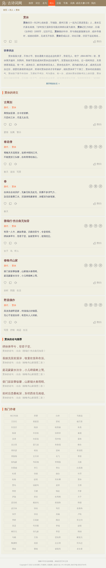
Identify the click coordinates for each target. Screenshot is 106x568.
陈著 (14, 433)
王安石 (14, 421)
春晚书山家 (11, 260)
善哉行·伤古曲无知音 (17, 220)
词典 (72, 3)
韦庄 (58, 508)
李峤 (14, 520)
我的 (93, 3)
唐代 (6, 107)
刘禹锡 (14, 468)
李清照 (80, 450)
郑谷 (36, 497)
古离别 (8, 102)
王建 (36, 491)
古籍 (58, 3)
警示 (19, 132)
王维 (80, 485)
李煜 (80, 456)
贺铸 (58, 450)
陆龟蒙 (14, 462)
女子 (6, 251)
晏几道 (36, 445)
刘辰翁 (36, 439)
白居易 (80, 468)
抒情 (12, 330)
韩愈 (14, 491)
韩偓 (80, 502)
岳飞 (58, 456)
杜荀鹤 (58, 497)
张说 (36, 514)
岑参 (80, 491)
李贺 (58, 531)
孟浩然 (14, 502)
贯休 (18, 10)
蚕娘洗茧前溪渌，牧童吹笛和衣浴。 (24, 358)
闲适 (19, 330)
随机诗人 (15, 41)
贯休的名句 (8, 351)
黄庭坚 (36, 421)
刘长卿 (58, 479)
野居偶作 (9, 300)
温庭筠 (36, 485)
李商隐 (58, 462)
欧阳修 (58, 427)
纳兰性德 (14, 416)
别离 (12, 132)
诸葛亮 (58, 549)
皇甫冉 (80, 508)
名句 (45, 3)
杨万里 (80, 421)
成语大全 (79, 3)
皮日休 (14, 508)
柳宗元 (14, 531)
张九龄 (36, 531)
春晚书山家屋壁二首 (33, 362)
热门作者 (9, 409)
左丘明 (58, 543)
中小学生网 (66, 565)
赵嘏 (80, 526)
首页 (5, 10)
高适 (14, 526)
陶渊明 (14, 543)
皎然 (36, 479)
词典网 (49, 565)
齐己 (36, 468)
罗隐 (14, 497)
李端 (58, 526)
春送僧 (8, 141)
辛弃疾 (36, 433)
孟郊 (58, 485)
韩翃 (80, 531)
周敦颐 (14, 456)
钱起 (58, 491)
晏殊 (80, 439)
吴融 (58, 514)
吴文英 (14, 445)
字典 (65, 3)
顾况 (58, 520)
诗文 (38, 3)
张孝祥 (58, 433)
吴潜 (14, 439)
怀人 (16, 251)
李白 (58, 468)
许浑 (80, 473)
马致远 (80, 416)
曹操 (14, 549)
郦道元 (80, 537)
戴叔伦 (36, 502)
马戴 (14, 537)
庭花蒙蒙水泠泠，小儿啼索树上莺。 (24, 369)
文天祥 (36, 456)
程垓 (36, 450)
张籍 (36, 473)
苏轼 (58, 421)
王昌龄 (36, 520)
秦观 (80, 433)
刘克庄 (14, 427)
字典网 (43, 565)
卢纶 (80, 514)
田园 (12, 290)
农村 (6, 290)
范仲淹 (58, 439)
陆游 (36, 427)
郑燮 (36, 416)
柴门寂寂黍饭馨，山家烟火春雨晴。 (24, 381)
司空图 (36, 526)
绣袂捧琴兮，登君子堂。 (17, 346)
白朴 (58, 416)
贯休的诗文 (11, 92)
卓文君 (80, 549)
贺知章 (58, 537)
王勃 (36, 537)
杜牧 (14, 479)
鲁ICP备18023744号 (78, 565)
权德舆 (58, 502)
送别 (12, 172)
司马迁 (80, 543)
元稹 (80, 462)
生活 (19, 290)
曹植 (36, 549)
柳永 (80, 445)
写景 (19, 172)
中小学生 (86, 3)
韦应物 (36, 462)
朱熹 (80, 427)
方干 (80, 497)
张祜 (36, 508)
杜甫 (14, 473)
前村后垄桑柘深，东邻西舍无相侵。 (24, 393)
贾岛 (14, 485)
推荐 (31, 3)
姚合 (58, 473)
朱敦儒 (58, 445)
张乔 (14, 514)
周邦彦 (14, 450)
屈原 (36, 543)
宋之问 (80, 520)
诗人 (52, 3)
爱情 (6, 132)
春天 (6, 172)
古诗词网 (15, 3)
